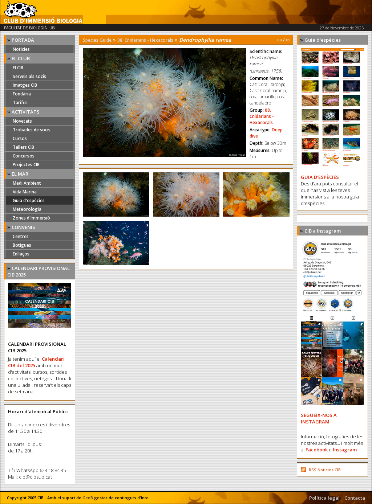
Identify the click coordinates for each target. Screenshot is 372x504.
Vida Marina (25, 192)
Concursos (24, 156)
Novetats (22, 121)
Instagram (345, 449)
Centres (21, 236)
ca (279, 40)
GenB (87, 497)
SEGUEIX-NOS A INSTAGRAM (319, 418)
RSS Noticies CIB (325, 469)
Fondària (22, 94)
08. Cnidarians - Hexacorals (145, 40)
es (288, 40)
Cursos (20, 138)
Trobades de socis (31, 130)
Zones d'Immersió (31, 218)
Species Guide (97, 40)
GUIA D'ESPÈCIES (320, 177)
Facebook (317, 449)
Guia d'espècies (29, 200)
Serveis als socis (29, 76)
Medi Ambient (27, 183)
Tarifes (20, 102)
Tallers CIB (23, 147)
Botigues (22, 245)
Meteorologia (27, 209)
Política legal (324, 498)
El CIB (18, 68)
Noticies (21, 49)
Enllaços (21, 254)
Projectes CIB (26, 164)
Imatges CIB (25, 85)
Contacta (354, 498)
